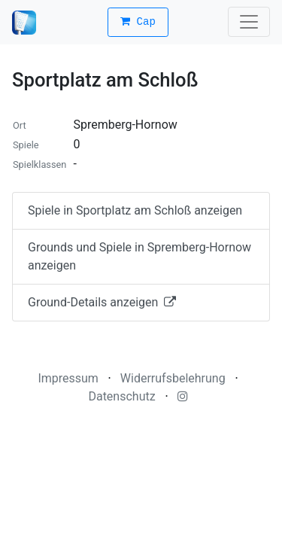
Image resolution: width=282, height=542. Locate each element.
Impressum (68, 378)
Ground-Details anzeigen (102, 302)
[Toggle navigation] (249, 22)
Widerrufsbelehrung (173, 378)
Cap (138, 22)
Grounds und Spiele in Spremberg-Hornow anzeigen (139, 256)
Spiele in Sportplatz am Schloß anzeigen (135, 210)
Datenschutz (121, 396)
